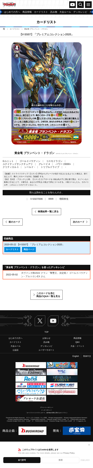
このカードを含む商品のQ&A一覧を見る (48, 295)
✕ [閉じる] (89, 445)
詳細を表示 (85, 460)
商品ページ (29, 249)
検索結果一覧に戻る (48, 211)
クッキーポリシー (46, 410)
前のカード (14, 222)
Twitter (40, 321)
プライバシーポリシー (46, 407)
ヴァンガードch (72, 4)
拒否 (61, 460)
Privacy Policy (68, 453)
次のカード (78, 222)
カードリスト (15, 29)
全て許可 (22, 460)
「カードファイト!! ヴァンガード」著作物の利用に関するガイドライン (46, 412)
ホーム (4, 29)
